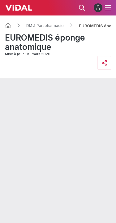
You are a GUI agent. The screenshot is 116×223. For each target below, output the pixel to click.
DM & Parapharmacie (45, 26)
